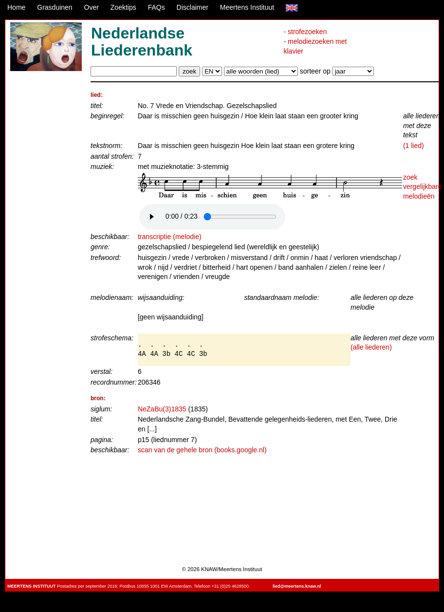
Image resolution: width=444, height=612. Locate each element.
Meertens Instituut (247, 7)
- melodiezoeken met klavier (315, 46)
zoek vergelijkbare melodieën (422, 186)
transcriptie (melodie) (170, 237)
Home (16, 7)
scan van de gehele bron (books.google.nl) (202, 450)
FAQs (156, 7)
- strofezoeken (305, 32)
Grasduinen (54, 7)
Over (91, 7)
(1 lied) (413, 145)
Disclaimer (192, 7)
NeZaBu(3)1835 (162, 409)
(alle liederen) (371, 347)
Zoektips (123, 7)
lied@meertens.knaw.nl (297, 586)
